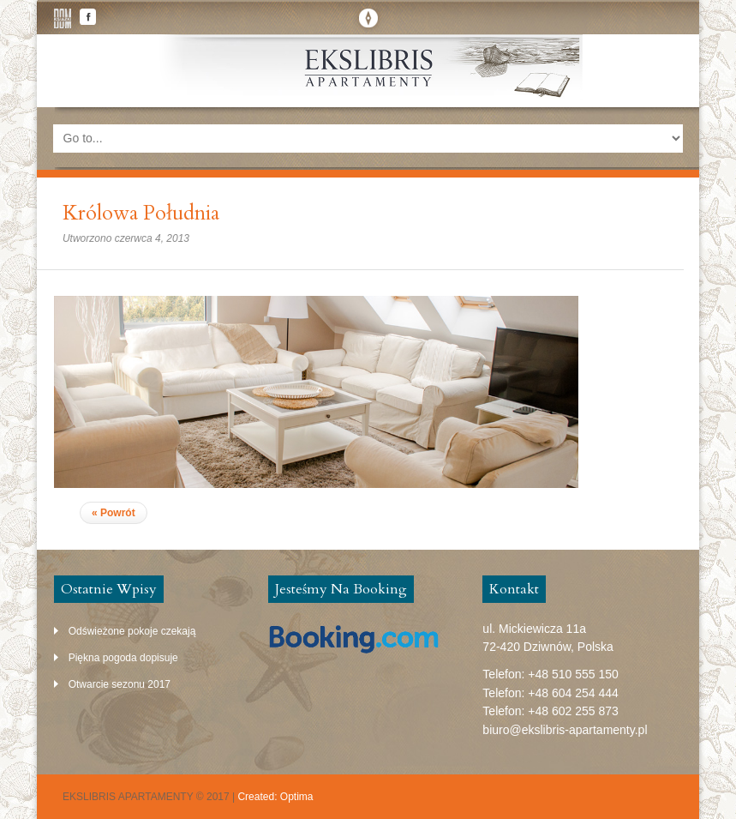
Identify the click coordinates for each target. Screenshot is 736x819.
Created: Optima (275, 797)
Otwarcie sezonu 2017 (120, 684)
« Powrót (113, 513)
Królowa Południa (141, 213)
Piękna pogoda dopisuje (123, 658)
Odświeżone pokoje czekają (132, 631)
